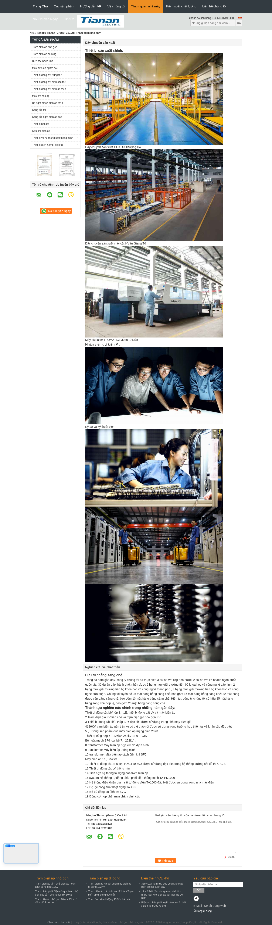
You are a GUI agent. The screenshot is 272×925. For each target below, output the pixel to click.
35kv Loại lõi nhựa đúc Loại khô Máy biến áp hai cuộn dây (162, 885)
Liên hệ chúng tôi (214, 6)
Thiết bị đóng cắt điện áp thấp (49, 89)
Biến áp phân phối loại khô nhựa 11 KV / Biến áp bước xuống (163, 904)
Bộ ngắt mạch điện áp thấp (47, 102)
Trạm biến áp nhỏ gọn (44, 47)
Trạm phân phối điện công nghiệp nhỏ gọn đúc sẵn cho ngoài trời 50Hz (56, 893)
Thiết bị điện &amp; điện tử (47, 144)
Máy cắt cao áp (41, 95)
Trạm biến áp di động (44, 54)
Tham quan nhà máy (145, 6)
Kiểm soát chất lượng (181, 6)
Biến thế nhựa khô (42, 61)
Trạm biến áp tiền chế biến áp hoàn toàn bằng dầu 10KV (55, 885)
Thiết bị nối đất (40, 123)
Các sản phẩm (64, 6)
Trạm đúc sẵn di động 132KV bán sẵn (109, 899)
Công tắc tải (39, 109)
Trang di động (202, 911)
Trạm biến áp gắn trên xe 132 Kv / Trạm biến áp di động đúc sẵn (110, 893)
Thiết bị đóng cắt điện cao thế (49, 82)
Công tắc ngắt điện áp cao (47, 116)
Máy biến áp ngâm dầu (45, 68)
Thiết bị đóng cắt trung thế (47, 75)
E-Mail (197, 905)
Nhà (32, 32)
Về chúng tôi (116, 6)
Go (239, 23)
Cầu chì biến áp (41, 130)
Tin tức (69, 19)
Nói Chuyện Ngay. (45, 19)
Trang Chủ (40, 6)
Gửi (199, 890)
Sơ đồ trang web (215, 905)
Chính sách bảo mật (58, 922)
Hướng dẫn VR (90, 6)
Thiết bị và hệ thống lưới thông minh (52, 137)
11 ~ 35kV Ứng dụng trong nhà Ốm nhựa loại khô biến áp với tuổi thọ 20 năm (162, 894)
